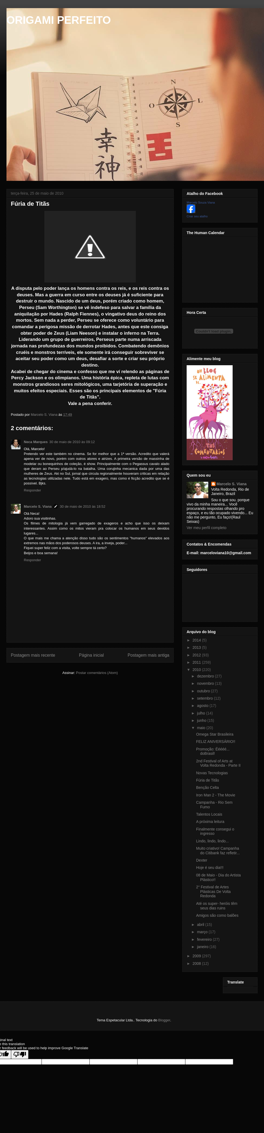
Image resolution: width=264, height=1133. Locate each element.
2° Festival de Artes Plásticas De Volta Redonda (213, 891)
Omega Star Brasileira (214, 734)
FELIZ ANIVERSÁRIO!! (215, 741)
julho (201, 713)
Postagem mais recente (33, 655)
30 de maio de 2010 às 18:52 (82, 506)
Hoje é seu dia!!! (209, 867)
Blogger (164, 1020)
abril (201, 924)
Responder (32, 490)
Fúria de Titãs (207, 780)
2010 (197, 669)
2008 (197, 963)
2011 (197, 662)
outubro (204, 691)
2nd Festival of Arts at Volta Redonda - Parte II (218, 763)
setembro (205, 698)
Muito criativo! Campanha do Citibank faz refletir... (218, 850)
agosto (203, 705)
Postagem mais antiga (148, 655)
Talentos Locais (209, 814)
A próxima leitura (210, 821)
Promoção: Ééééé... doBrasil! (213, 751)
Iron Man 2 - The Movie (215, 795)
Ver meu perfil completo (206, 528)
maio (201, 728)
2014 (197, 640)
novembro (206, 683)
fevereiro (205, 939)
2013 (197, 647)
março (203, 932)
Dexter (201, 860)
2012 (197, 655)
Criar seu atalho (197, 216)
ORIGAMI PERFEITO (58, 20)
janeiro (203, 947)
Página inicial (91, 655)
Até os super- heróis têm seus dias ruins (216, 905)
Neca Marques (36, 442)
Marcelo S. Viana (38, 506)
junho (202, 720)
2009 (197, 956)
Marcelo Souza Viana (201, 202)
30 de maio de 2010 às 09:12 (72, 442)
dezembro (206, 676)
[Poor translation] (19, 1054)
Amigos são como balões (217, 915)
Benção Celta (207, 787)
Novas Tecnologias (212, 773)
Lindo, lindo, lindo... (212, 841)
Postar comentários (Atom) (97, 673)
